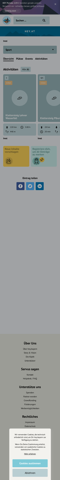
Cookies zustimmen (30, 463)
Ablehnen (30, 472)
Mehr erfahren (30, 454)
